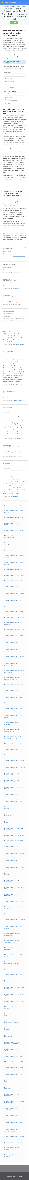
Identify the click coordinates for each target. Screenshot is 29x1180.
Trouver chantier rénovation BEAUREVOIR (11, 1094)
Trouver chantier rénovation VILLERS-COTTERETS (14, 563)
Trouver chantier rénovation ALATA (14, 684)
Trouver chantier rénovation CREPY (14, 914)
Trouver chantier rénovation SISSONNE (11, 861)
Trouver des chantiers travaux (17, 6)
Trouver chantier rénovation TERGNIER (11, 543)
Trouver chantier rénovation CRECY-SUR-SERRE (13, 1116)
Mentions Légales (11, 1176)
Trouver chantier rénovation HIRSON (14, 569)
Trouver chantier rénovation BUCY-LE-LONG (14, 887)
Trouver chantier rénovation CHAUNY (14, 550)
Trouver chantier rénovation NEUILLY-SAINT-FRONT (14, 828)
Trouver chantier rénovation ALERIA (14, 901)
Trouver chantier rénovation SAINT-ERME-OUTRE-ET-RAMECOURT (13, 962)
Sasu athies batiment (18, 344)
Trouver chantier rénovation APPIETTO (11, 1148)
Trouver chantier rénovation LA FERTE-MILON (12, 814)
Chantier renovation (11, 2)
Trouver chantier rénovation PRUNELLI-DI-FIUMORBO (11, 678)
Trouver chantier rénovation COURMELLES (11, 1028)
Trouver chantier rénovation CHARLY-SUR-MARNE (14, 761)
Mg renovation (16, 496)
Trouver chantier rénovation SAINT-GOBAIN (13, 821)
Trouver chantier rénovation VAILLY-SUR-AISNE (14, 873)
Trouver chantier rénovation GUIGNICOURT (11, 880)
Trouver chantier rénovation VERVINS (14, 755)
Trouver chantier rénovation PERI (13, 1056)
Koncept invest (17, 272)
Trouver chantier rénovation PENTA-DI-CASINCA (13, 709)
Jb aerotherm (16, 288)
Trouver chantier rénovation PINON (14, 969)
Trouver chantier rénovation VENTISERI (11, 847)
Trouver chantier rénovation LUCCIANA (11, 623)
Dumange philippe (17, 438)
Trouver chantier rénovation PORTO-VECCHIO (14, 556)
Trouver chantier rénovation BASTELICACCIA (11, 664)
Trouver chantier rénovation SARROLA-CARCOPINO (11, 941)
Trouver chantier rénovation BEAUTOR (15, 767)
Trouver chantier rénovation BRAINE (14, 867)
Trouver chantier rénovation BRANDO (14, 1062)
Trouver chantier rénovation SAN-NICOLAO (13, 1123)
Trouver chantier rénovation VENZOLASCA (11, 980)
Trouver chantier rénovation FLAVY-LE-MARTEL (13, 1068)
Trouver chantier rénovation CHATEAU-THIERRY (11, 536)
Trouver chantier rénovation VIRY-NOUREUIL (13, 955)
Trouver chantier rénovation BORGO (14, 575)
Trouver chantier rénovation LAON (14, 530)
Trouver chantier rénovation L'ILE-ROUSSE (13, 716)
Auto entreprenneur (18, 384)
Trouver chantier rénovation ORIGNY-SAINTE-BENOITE (14, 987)
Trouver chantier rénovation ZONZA (14, 840)
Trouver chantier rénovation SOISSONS (11, 523)
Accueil (6, 6)
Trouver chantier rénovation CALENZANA (11, 948)
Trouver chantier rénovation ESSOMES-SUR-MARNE (11, 780)
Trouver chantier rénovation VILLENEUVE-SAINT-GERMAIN (11, 795)
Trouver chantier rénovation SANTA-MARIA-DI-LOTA (14, 934)
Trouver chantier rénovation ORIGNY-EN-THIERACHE (14, 1102)
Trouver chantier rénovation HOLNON (14, 1142)
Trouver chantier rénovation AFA (13, 743)
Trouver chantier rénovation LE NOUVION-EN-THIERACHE (12, 737)
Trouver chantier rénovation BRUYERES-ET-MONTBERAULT (11, 1042)
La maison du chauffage (19, 256)
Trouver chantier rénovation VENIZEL (14, 1136)
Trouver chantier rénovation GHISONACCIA (11, 643)
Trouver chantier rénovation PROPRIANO (11, 650)
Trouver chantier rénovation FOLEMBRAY (11, 1087)
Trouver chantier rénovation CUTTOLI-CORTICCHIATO (14, 907)
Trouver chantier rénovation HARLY (14, 974)
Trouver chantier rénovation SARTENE (14, 703)
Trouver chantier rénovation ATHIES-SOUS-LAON (14, 787)
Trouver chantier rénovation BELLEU (14, 629)
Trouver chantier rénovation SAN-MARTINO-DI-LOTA (13, 730)
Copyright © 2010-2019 (11, 1175)
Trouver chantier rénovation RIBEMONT (11, 895)
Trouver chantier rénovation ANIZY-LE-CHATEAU (14, 920)
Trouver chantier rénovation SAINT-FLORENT (13, 1080)
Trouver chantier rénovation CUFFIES (14, 1001)
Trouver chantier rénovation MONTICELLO (11, 1014)
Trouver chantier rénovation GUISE (14, 611)
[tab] (14, 247)
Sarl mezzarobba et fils (19, 400)
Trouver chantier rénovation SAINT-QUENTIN (13, 511)
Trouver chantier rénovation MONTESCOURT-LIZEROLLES (11, 1021)
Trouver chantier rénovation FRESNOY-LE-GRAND (11, 691)
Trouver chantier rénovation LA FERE (14, 697)
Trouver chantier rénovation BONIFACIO (11, 723)
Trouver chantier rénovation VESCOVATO (11, 807)
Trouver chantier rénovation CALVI (14, 606)
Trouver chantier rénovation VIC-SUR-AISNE (14, 994)
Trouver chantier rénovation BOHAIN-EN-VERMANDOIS (14, 594)
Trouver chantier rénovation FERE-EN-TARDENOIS (14, 657)
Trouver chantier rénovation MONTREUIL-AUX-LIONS (11, 1130)
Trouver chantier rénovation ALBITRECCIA (11, 1109)
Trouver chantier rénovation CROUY (14, 749)
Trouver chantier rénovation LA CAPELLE (12, 927)
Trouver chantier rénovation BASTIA (14, 517)
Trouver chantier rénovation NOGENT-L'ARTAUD (14, 854)
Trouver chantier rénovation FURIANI (14, 617)
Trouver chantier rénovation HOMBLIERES (11, 1155)
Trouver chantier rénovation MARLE (14, 801)
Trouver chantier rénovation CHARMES (11, 1007)
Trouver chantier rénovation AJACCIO (14, 505)
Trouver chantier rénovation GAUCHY (14, 600)
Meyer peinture (17, 456)
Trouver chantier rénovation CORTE (14, 580)
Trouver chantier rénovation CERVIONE (11, 1050)
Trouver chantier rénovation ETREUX (14, 1074)
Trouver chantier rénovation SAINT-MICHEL (13, 636)
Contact (20, 1176)
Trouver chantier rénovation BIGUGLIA (11, 587)
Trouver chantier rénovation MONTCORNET (11, 1035)
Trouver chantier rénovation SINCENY (14, 835)
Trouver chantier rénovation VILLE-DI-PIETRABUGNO (14, 671)
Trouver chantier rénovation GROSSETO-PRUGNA (11, 773)
